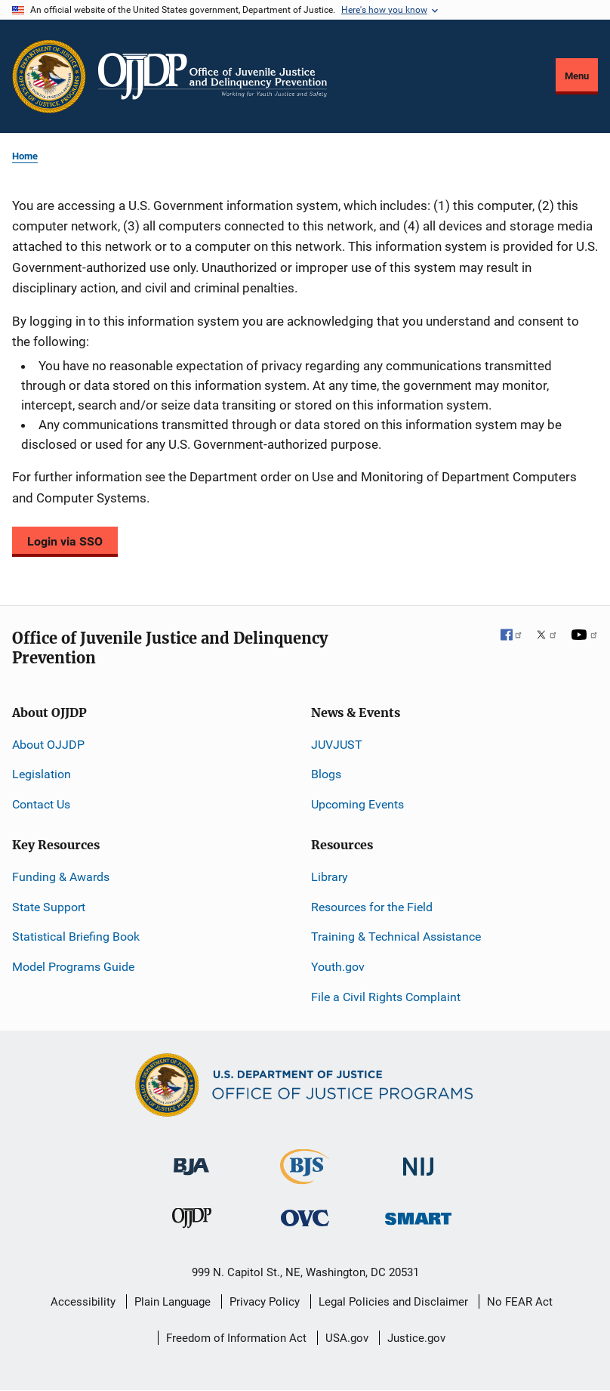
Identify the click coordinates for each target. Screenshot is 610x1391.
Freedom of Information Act (236, 1338)
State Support (48, 907)
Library (329, 877)
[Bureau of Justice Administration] (191, 1159)
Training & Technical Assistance (396, 936)
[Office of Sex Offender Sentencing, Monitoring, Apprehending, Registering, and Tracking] (418, 1214)
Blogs (326, 774)
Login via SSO (65, 541)
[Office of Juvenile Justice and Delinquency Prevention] (191, 1221)
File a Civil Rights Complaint (386, 997)
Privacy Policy (265, 1302)
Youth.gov (338, 967)
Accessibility (83, 1302)
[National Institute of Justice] (418, 1160)
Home (25, 156)
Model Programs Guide (73, 967)
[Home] (212, 76)
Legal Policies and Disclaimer (393, 1302)
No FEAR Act (520, 1302)
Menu (577, 76)
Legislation (41, 774)
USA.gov (346, 1338)
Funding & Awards (60, 877)
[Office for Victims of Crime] (305, 1217)
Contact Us (41, 804)
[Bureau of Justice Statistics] (304, 1177)
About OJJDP (48, 744)
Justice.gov (416, 1338)
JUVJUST (336, 744)
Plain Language (172, 1302)
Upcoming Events (357, 804)
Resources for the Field (372, 907)
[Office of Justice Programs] (49, 76)
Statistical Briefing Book (76, 936)
